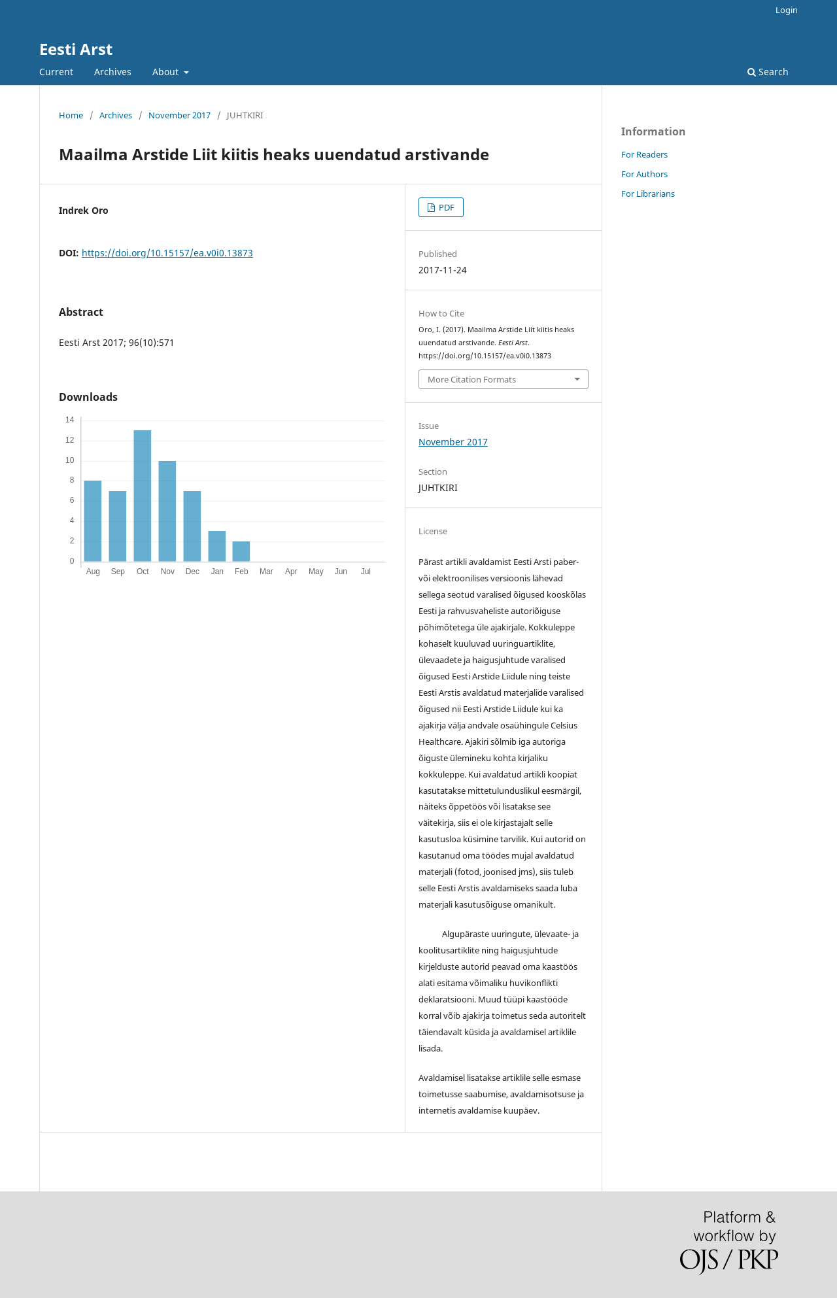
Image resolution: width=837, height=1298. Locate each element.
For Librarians (648, 193)
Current (56, 71)
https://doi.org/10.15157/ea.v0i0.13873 (167, 253)
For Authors (644, 174)
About (166, 71)
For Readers (644, 154)
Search (768, 71)
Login (787, 10)
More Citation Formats (472, 379)
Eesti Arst (75, 49)
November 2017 (179, 115)
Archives (112, 71)
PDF (445, 207)
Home (71, 115)
